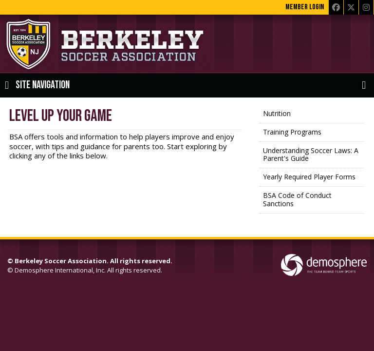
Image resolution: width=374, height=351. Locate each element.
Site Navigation (37, 85)
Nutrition (277, 113)
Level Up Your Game (60, 116)
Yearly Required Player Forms (309, 176)
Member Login (304, 7)
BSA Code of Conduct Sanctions (297, 199)
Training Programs (292, 131)
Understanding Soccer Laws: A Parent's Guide (310, 154)
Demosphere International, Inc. (60, 270)
